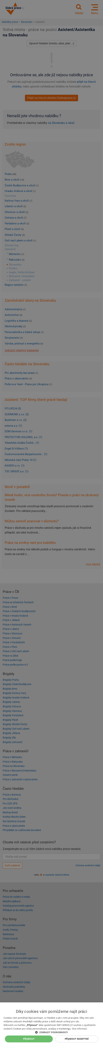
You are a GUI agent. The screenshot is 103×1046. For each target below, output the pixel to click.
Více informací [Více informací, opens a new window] (79, 1028)
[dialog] (51, 1024)
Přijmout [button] (29, 1038)
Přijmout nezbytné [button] (77, 1038)
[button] (51, 1032)
